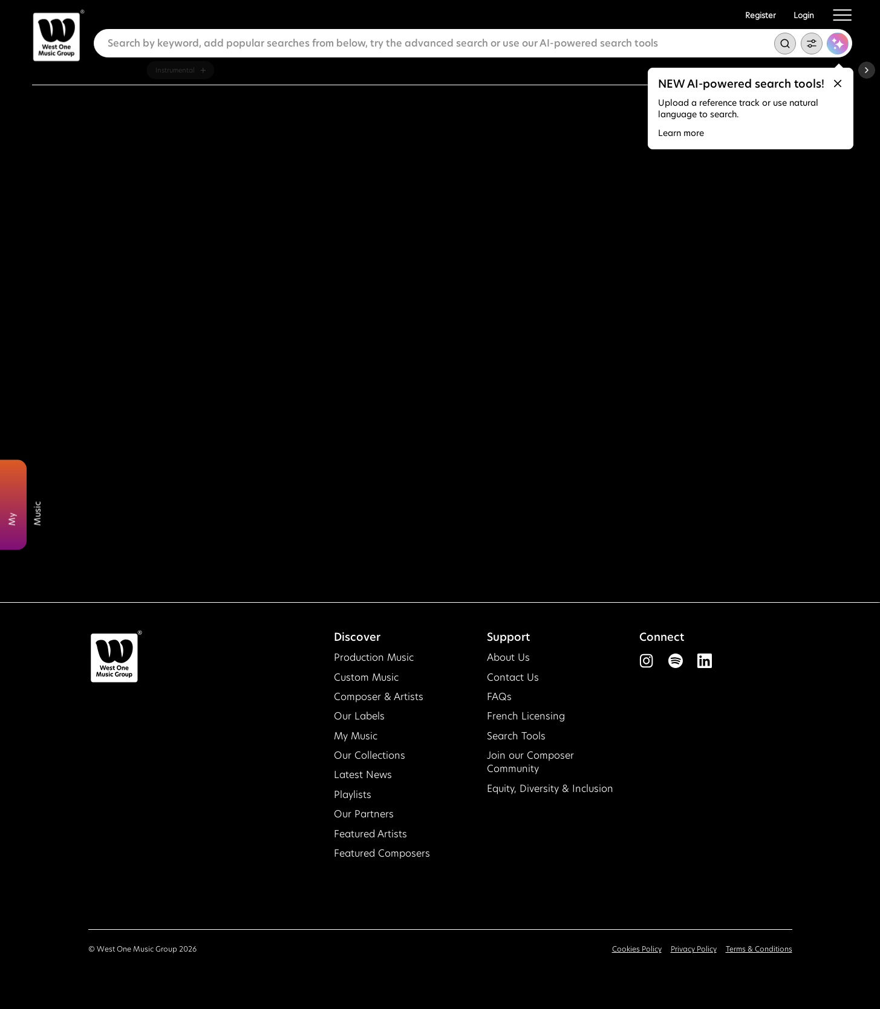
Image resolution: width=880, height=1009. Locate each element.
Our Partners (364, 814)
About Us (508, 657)
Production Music (374, 657)
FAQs (499, 697)
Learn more (681, 133)
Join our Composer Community (530, 762)
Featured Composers (382, 853)
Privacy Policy (694, 949)
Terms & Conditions (759, 949)
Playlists (352, 795)
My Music (355, 736)
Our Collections (369, 755)
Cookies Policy (637, 949)
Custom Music (366, 677)
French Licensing (526, 716)
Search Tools (516, 736)
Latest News (363, 775)
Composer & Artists (378, 697)
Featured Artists (370, 834)
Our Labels (359, 716)
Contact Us (513, 677)
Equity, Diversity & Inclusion (550, 789)
